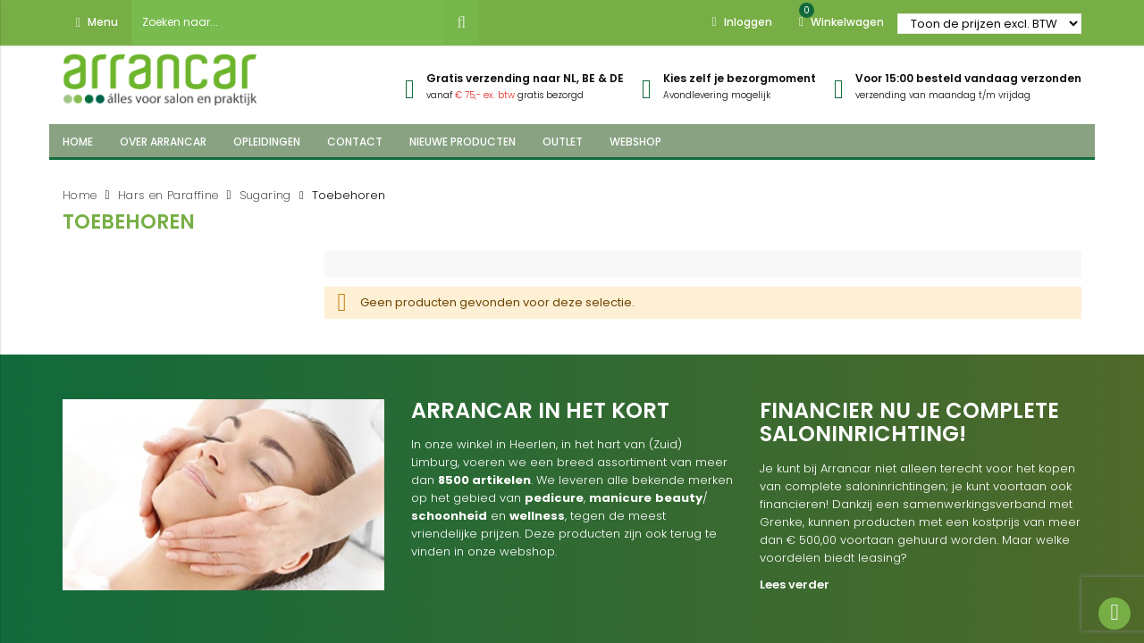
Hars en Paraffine (168, 195)
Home (80, 195)
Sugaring (265, 195)
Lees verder (794, 584)
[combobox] (287, 22)
